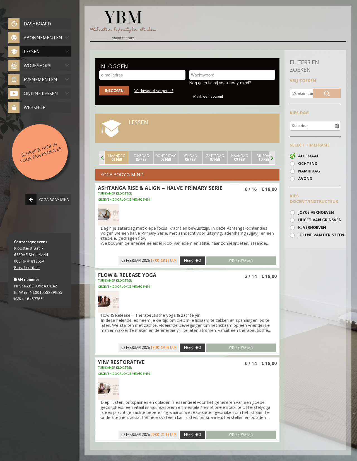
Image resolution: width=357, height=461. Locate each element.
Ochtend (307, 163)
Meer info (192, 260)
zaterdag (215, 157)
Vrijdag (190, 157)
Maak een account (208, 96)
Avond (305, 178)
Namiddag (309, 171)
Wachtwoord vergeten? (153, 90)
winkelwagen (241, 260)
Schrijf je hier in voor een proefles (41, 152)
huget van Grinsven (319, 219)
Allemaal (308, 156)
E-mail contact (27, 267)
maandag (117, 157)
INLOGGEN (113, 66)
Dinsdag (141, 157)
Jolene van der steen (319, 234)
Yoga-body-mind (47, 199)
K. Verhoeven (312, 227)
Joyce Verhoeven (316, 212)
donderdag (166, 157)
